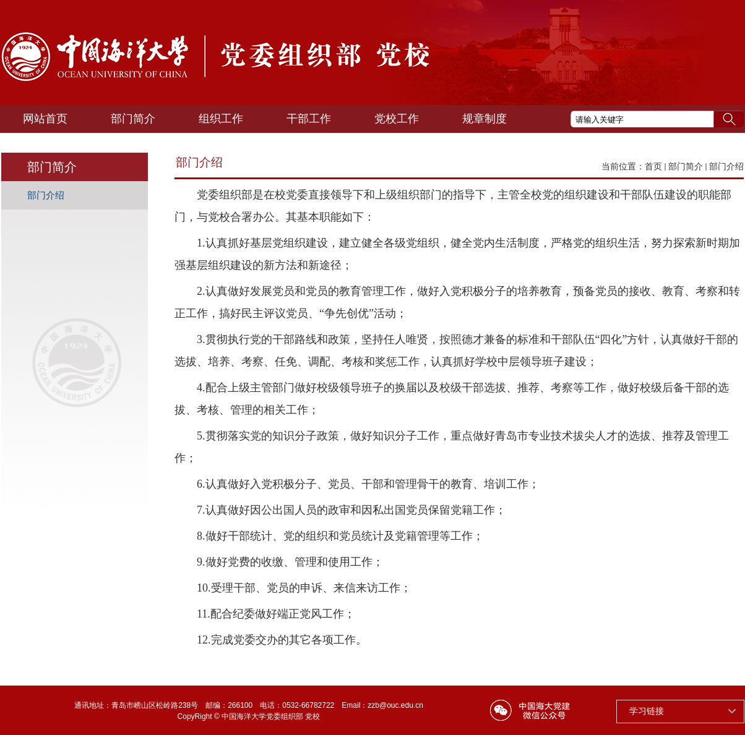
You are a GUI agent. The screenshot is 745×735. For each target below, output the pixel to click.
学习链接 (646, 711)
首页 (653, 166)
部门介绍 (726, 166)
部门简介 (685, 166)
